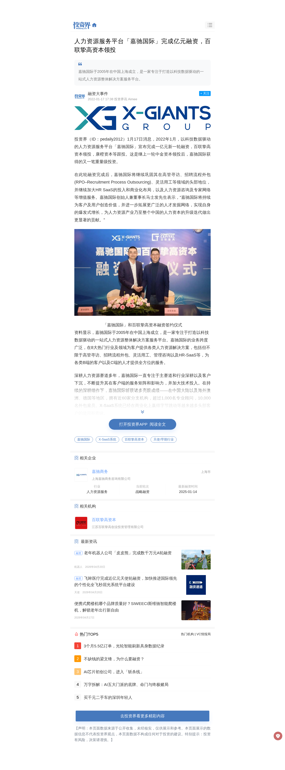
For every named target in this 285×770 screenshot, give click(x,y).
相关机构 (88, 506)
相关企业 (88, 458)
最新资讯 (89, 541)
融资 (78, 553)
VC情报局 (203, 634)
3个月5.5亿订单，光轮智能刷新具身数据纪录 (124, 646)
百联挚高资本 (134, 439)
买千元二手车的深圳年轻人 (108, 697)
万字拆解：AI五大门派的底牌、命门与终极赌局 (126, 684)
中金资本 (164, 154)
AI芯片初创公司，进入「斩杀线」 (114, 672)
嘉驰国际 (83, 439)
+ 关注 (205, 93)
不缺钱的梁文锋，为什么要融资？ (114, 659)
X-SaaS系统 (107, 439)
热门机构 (187, 634)
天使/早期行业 (163, 439)
